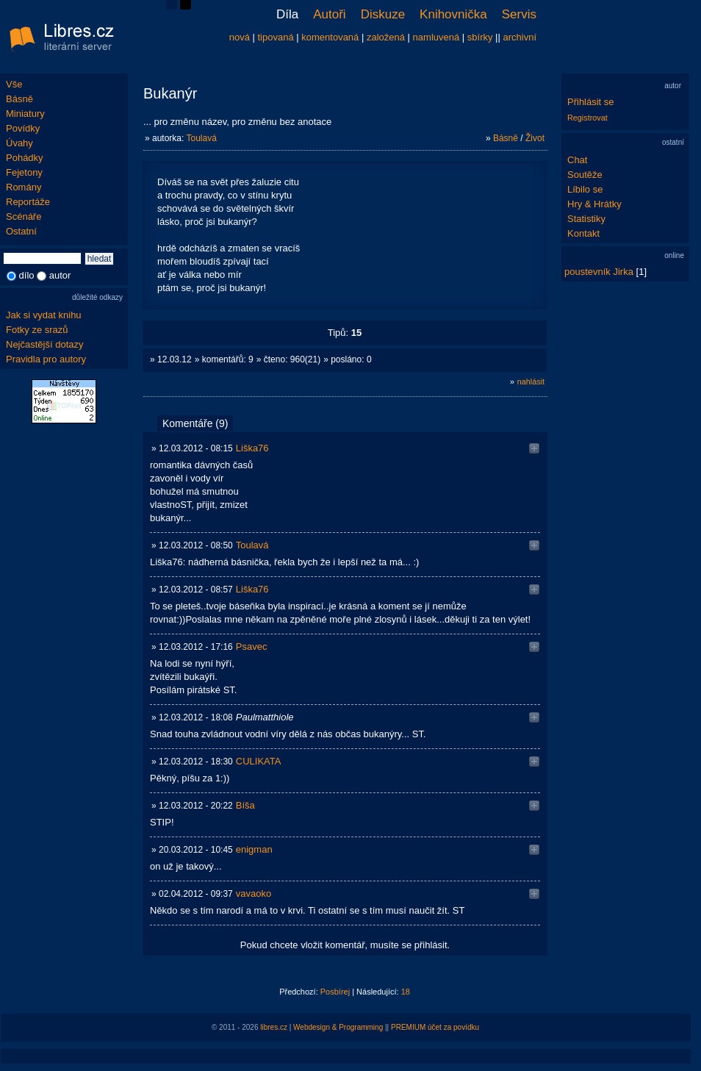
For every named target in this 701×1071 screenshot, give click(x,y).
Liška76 (252, 448)
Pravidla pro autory (46, 359)
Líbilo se (585, 189)
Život (534, 138)
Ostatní (21, 231)
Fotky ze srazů (37, 329)
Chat (577, 159)
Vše (14, 84)
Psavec (251, 646)
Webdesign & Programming (338, 1027)
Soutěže (585, 174)
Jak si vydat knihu (44, 314)
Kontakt (583, 233)
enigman (254, 849)
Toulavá (201, 138)
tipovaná (276, 37)
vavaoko (253, 893)
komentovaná (330, 37)
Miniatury (25, 113)
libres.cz (273, 1027)
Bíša (245, 805)
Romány (23, 187)
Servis (519, 14)
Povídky (23, 128)
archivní (519, 37)
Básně (19, 98)
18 (405, 991)
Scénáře (23, 216)
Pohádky (24, 157)
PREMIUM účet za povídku (435, 1027)
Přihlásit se (590, 101)
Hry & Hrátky (594, 203)
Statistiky (586, 218)
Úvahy (19, 142)
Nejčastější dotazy (45, 344)
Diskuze (383, 14)
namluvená (436, 37)
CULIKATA (258, 761)
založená (386, 37)
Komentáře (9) (195, 423)
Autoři (329, 14)
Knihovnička (453, 14)
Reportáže (28, 201)
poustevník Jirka (598, 271)
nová (239, 37)
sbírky (480, 37)
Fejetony (24, 172)
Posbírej (335, 991)
